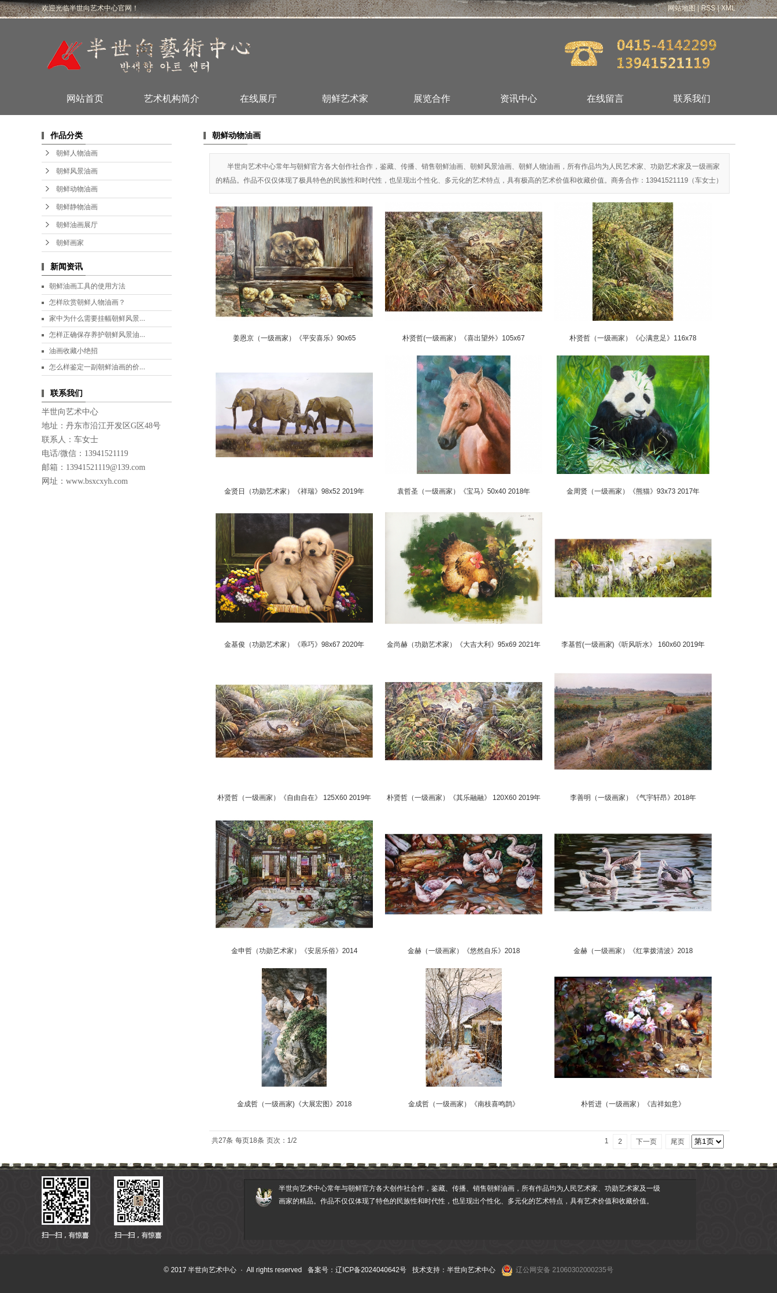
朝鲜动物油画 (77, 189)
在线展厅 (258, 98)
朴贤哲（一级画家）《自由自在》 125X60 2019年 (294, 798)
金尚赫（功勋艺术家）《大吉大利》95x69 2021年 (464, 644)
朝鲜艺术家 (345, 98)
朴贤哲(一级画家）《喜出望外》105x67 (463, 338)
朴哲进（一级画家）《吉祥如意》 (633, 1104)
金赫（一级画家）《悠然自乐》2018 (464, 951)
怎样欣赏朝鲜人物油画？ (87, 302)
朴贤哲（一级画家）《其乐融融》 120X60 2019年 (464, 798)
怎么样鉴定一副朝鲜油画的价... (97, 367)
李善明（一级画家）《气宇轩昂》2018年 (633, 798)
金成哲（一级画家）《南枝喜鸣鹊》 (463, 1104)
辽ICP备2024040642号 (370, 1270)
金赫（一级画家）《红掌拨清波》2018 (633, 951)
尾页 (677, 1142)
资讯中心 (518, 98)
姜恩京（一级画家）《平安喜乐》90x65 (294, 338)
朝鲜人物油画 (77, 153)
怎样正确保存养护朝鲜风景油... (97, 335)
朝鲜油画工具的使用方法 (87, 286)
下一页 (646, 1142)
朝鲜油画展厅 (77, 225)
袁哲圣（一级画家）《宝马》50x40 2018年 (464, 491)
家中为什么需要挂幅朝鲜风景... (97, 318)
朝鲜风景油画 (77, 171)
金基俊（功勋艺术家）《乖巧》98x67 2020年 (294, 644)
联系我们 (692, 98)
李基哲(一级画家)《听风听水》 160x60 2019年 (633, 644)
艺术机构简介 (171, 98)
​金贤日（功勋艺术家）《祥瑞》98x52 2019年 (294, 491)
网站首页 (84, 98)
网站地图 (681, 8)
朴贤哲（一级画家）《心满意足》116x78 (632, 338)
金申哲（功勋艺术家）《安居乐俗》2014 (294, 951)
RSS (708, 8)
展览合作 (431, 98)
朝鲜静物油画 (77, 207)
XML (728, 8)
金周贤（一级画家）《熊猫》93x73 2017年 (633, 491)
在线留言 (605, 98)
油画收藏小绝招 (73, 351)
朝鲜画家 (70, 243)
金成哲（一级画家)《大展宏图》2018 (294, 1104)
